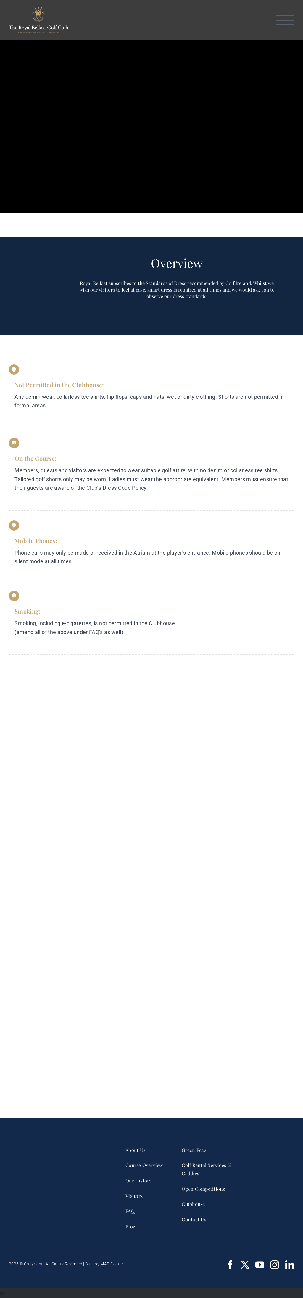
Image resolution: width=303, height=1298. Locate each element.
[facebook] (230, 1264)
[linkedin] (289, 1264)
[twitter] (245, 1264)
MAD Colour (111, 1264)
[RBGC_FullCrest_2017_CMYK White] (57, 1147)
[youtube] (259, 1264)
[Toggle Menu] (285, 20)
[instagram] (274, 1264)
